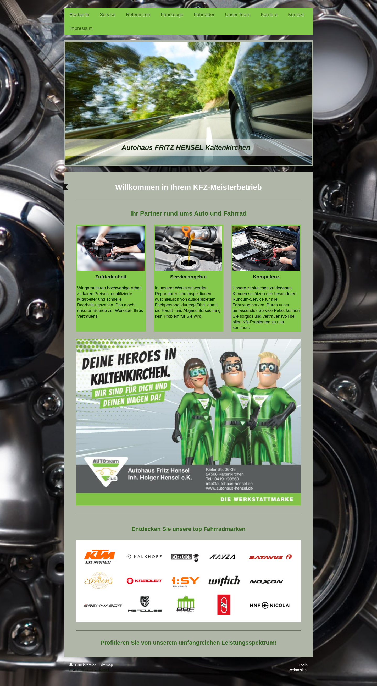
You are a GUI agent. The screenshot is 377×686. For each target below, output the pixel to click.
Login (303, 665)
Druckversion (83, 665)
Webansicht (298, 670)
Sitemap (106, 665)
